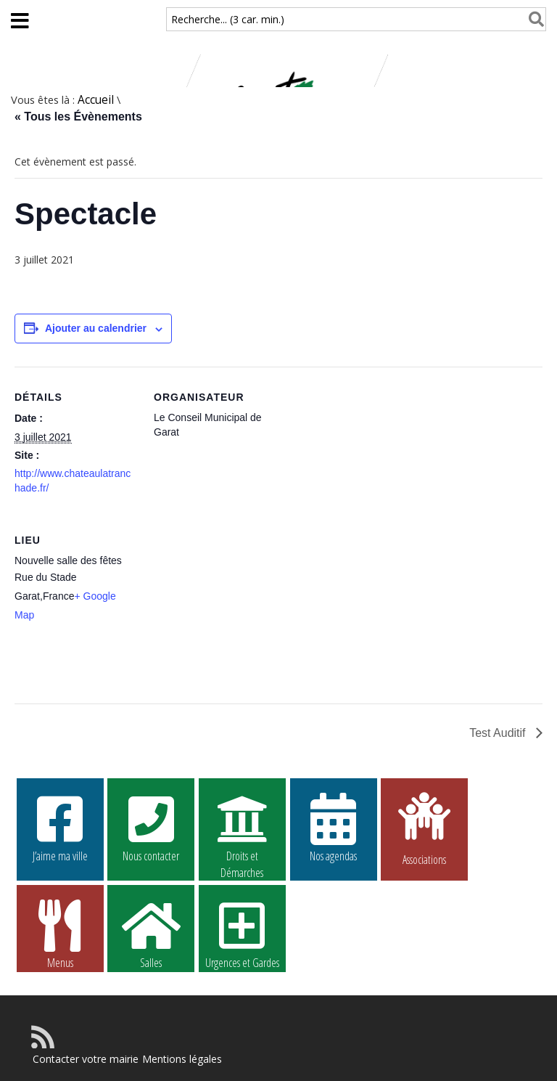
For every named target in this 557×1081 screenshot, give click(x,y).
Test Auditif (499, 733)
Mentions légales (182, 1059)
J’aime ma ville (60, 827)
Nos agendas (333, 827)
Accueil (96, 99)
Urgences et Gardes (242, 934)
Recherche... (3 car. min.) (227, 19)
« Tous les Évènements (78, 116)
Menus (60, 934)
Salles (151, 934)
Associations (424, 827)
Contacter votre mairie (86, 1059)
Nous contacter (151, 827)
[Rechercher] (533, 19)
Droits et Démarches (242, 827)
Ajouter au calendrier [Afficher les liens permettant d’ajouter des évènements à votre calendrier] (96, 328)
